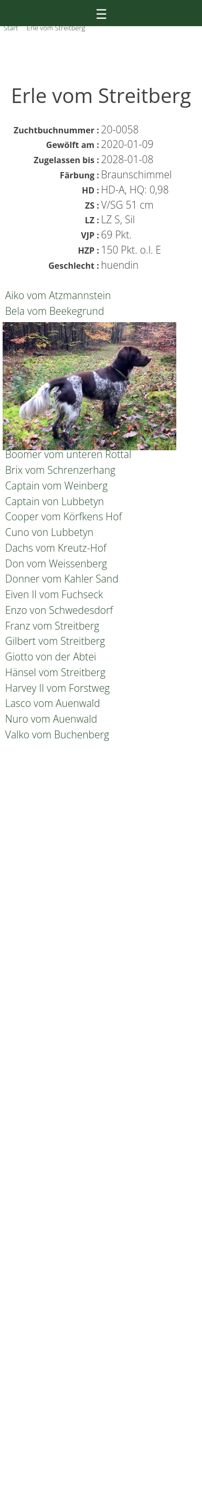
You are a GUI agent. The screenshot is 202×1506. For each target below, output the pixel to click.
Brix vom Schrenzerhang (59, 470)
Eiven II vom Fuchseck (53, 594)
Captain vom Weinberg (55, 485)
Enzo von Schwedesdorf (58, 610)
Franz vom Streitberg (51, 626)
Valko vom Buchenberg (56, 734)
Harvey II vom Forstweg (56, 688)
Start (11, 27)
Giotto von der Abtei (50, 656)
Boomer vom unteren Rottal (68, 454)
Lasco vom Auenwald (51, 703)
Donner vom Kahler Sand (61, 579)
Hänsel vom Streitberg (54, 672)
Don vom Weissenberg (55, 563)
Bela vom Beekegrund (53, 311)
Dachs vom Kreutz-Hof (55, 548)
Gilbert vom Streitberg (54, 641)
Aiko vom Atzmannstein (57, 295)
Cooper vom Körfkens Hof (62, 516)
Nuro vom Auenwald (50, 719)
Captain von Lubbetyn (53, 501)
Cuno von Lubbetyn (48, 532)
